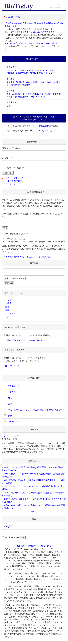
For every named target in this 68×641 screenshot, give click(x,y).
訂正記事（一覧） (14, 17)
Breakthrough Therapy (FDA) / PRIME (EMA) (36, 73)
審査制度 (11, 67)
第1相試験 (16, 94)
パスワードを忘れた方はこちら (17, 178)
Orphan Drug (12, 70)
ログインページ (12, 366)
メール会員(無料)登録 (13, 181)
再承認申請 (15, 85)
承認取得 (26, 85)
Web (6, 537)
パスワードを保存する (15, 168)
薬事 (7, 310)
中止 (43, 96)
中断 (32, 96)
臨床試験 (11, 90)
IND (8, 94)
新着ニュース (12, 386)
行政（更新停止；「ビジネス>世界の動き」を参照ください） (33, 410)
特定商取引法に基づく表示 (39, 546)
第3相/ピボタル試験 (42, 94)
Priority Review (26, 70)
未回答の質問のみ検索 (17, 278)
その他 (8, 317)
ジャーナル (11, 421)
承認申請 (11, 78)
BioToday (14, 537)
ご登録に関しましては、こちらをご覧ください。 (27, 340)
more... (34, 511)
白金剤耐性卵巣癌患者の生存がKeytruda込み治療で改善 (29, 32)
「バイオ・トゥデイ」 (12, 436)
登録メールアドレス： (12, 148)
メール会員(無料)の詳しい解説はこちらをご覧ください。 (29, 256)
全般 (9, 106)
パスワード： (8, 158)
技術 (8, 404)
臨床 (7, 307)
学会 (8, 415)
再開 (38, 96)
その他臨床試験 (21, 96)
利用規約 (21, 546)
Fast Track (39, 70)
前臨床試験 (12, 102)
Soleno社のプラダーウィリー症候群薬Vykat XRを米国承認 (30, 43)
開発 (8, 398)
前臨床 (8, 303)
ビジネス (10, 392)
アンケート (10, 314)
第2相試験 (27, 94)
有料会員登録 (9, 184)
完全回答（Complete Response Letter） (34, 82)
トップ (8, 300)
